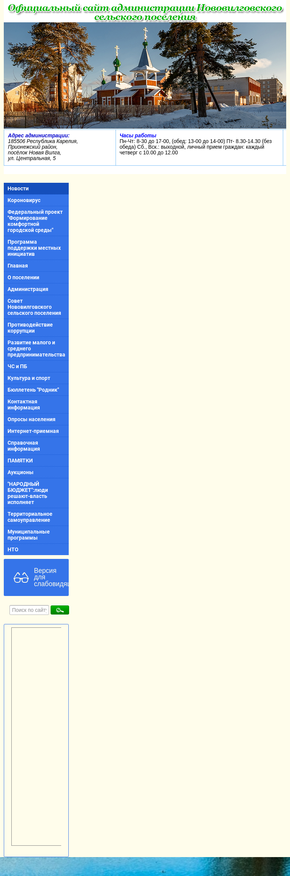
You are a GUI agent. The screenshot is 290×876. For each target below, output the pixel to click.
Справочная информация (24, 446)
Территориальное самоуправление (30, 517)
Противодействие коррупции (30, 328)
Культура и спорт (29, 378)
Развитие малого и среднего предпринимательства (36, 348)
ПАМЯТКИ (20, 460)
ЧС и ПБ (17, 366)
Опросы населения (32, 419)
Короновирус (24, 200)
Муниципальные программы (29, 535)
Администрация (28, 289)
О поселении (23, 277)
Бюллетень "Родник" (33, 390)
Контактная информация (24, 404)
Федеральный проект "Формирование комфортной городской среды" (35, 221)
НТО (13, 549)
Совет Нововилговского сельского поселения (34, 307)
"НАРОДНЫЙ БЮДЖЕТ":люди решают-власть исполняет (28, 493)
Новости (18, 188)
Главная (18, 266)
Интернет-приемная (33, 431)
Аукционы (21, 472)
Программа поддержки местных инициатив (34, 248)
